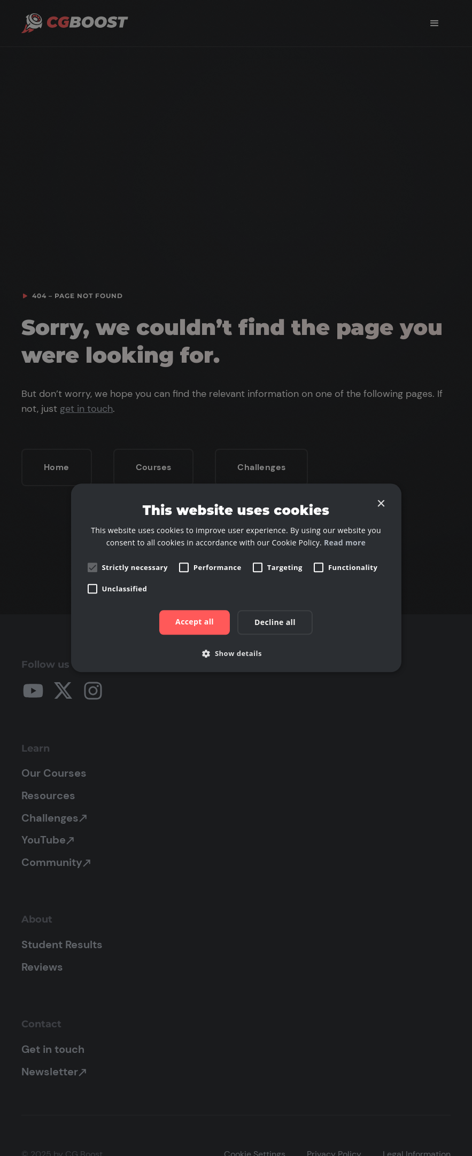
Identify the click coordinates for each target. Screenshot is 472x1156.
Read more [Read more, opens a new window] (345, 543)
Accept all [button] (194, 622)
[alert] (236, 578)
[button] (236, 654)
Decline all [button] (275, 623)
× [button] (381, 504)
